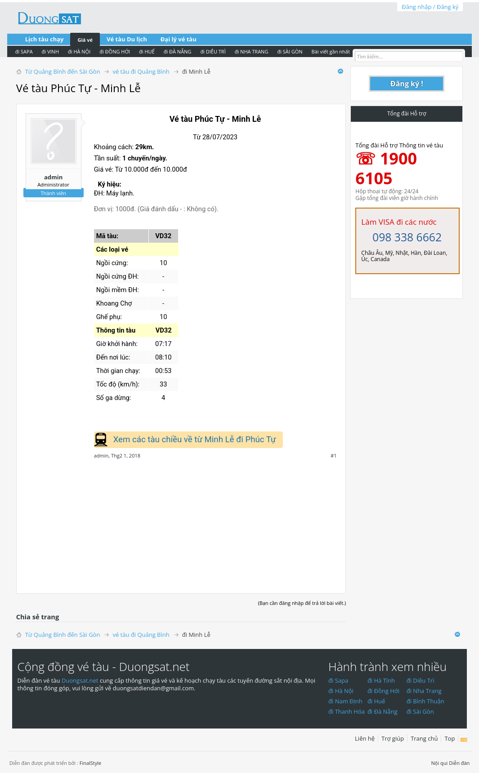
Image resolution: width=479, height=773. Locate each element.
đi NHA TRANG (252, 51)
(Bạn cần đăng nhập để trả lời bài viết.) (302, 603)
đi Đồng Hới (383, 691)
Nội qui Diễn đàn (450, 763)
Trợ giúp (392, 738)
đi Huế (376, 701)
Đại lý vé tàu (179, 39)
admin (53, 177)
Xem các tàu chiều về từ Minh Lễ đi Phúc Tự (194, 439)
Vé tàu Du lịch (127, 39)
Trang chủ (424, 738)
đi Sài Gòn (420, 711)
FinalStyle (91, 763)
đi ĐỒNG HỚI (114, 51)
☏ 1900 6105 (386, 168)
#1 (333, 456)
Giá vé (85, 39)
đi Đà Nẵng (382, 711)
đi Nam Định (345, 701)
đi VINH (50, 51)
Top (449, 738)
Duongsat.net (81, 680)
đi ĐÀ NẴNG (178, 51)
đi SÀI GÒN (289, 51)
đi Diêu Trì (420, 680)
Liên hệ (365, 738)
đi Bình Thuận (425, 701)
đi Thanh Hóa (346, 711)
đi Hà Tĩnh (381, 680)
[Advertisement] (181, 521)
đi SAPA (24, 51)
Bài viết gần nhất (331, 51)
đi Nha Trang (424, 691)
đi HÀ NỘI (79, 51)
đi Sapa (338, 680)
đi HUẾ (147, 51)
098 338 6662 (407, 237)
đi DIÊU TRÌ (212, 51)
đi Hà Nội (341, 691)
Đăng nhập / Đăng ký (430, 7)
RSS (464, 740)
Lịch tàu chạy (44, 39)
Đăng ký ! (406, 84)
